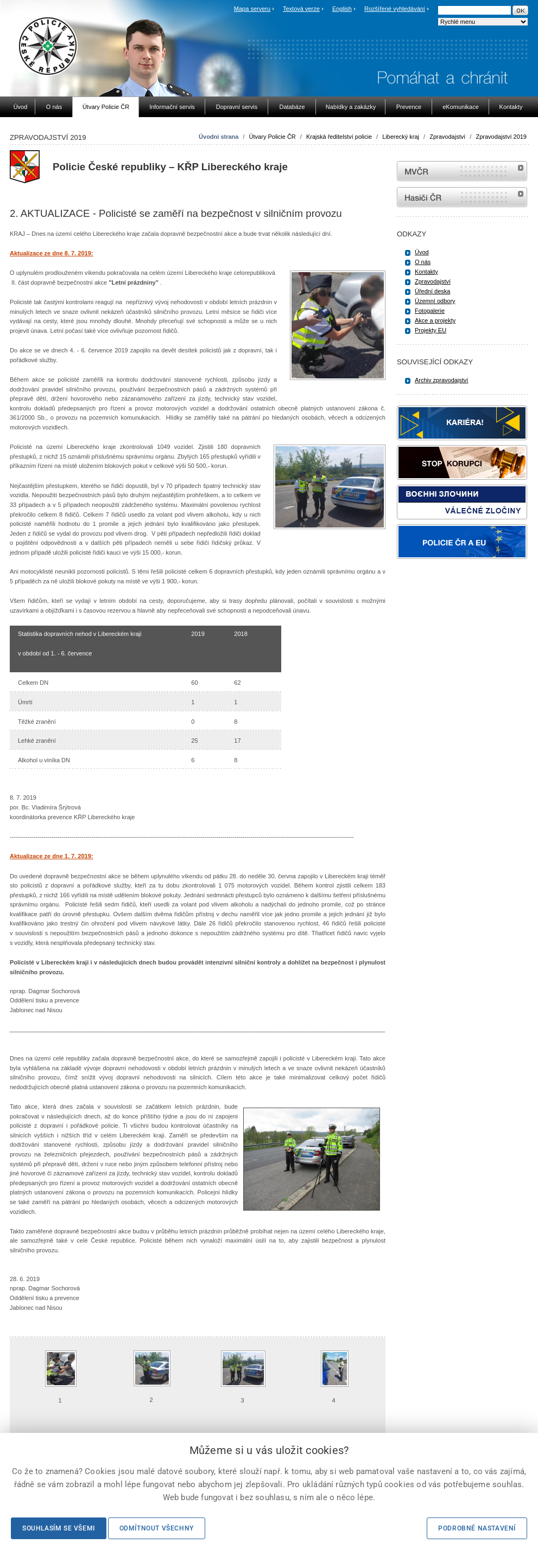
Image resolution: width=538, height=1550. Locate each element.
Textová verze (301, 8)
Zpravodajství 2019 (501, 136)
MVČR (462, 171)
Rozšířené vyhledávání (394, 8)
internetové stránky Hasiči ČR (462, 197)
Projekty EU (430, 330)
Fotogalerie (430, 310)
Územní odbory (435, 301)
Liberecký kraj (400, 136)
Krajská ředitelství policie (339, 136)
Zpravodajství (447, 136)
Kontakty (426, 271)
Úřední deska (432, 291)
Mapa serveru (252, 8)
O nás (423, 262)
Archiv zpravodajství (441, 380)
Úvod (422, 252)
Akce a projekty (435, 320)
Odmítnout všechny (156, 1528)
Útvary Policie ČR (272, 136)
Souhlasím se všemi (58, 1528)
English (342, 8)
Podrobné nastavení (477, 1528)
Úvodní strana (218, 136)
